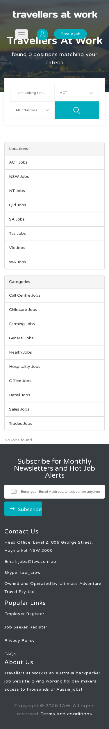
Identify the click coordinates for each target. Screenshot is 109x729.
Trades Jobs (20, 423)
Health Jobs (20, 352)
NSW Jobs (19, 176)
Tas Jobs (17, 233)
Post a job (70, 33)
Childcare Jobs (23, 309)
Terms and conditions (66, 714)
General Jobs (21, 338)
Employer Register (24, 613)
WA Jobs (17, 261)
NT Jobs (17, 190)
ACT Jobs (18, 162)
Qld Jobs (17, 205)
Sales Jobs (19, 409)
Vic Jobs (17, 247)
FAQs (10, 653)
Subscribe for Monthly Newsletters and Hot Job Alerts (54, 468)
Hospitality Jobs (24, 366)
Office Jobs (20, 380)
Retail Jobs (19, 395)
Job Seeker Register (25, 627)
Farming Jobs (22, 323)
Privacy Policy (19, 640)
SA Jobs (17, 219)
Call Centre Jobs (24, 295)
